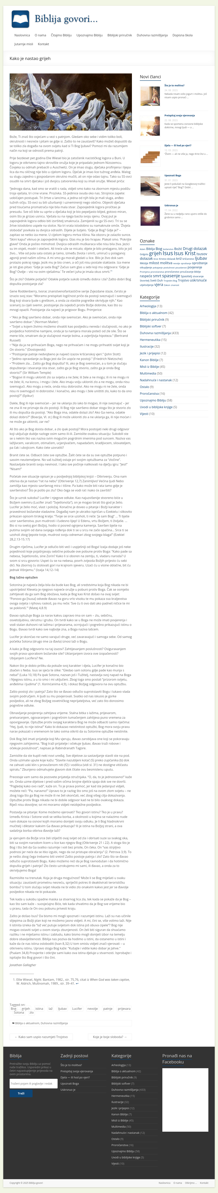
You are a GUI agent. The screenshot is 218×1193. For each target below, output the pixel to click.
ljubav (62, 1009)
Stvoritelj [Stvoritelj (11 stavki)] (144, 280)
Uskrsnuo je (171, 205)
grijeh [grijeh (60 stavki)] (155, 253)
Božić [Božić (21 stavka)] (178, 248)
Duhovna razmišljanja (152, 35)
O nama (40, 35)
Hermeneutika (150, 340)
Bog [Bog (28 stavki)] (159, 248)
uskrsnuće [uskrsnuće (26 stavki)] (198, 280)
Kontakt (43, 44)
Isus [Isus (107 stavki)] (168, 253)
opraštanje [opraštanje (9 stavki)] (186, 263)
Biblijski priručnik (119, 35)
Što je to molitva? (174, 85)
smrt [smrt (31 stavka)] (157, 275)
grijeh (26, 1009)
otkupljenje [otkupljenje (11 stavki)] (146, 267)
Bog (13, 1009)
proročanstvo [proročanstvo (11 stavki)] (172, 271)
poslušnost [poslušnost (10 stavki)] (169, 267)
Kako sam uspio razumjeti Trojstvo (41, 1037)
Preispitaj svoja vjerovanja (179, 115)
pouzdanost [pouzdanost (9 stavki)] (181, 267)
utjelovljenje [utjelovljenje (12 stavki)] (146, 285)
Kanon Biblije (149, 360)
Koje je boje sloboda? (110, 1037)
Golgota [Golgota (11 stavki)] (144, 254)
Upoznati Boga (172, 175)
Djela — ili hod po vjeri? (177, 145)
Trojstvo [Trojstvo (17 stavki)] (183, 280)
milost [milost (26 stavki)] (154, 262)
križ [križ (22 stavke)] (179, 258)
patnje (107, 1009)
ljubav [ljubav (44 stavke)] (201, 258)
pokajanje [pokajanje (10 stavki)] (158, 267)
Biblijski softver (150, 326)
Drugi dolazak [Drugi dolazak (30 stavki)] (195, 248)
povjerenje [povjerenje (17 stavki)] (195, 267)
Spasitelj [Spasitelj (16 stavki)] (186, 276)
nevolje (92, 1009)
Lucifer (77, 1009)
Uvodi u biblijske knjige (156, 407)
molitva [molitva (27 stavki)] (166, 262)
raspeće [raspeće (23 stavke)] (146, 276)
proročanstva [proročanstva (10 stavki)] (157, 271)
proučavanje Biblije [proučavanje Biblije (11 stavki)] (190, 271)
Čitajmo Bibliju (61, 35)
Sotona (19, 1012)
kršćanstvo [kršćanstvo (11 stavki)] (188, 259)
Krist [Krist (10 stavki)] (156, 258)
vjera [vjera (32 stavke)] (158, 284)
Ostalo (144, 387)
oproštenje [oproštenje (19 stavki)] (199, 263)
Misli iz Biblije (149, 367)
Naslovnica (22, 35)
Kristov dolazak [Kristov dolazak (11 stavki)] (167, 259)
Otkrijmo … (191, 1183)
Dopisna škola (183, 35)
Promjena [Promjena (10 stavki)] (145, 271)
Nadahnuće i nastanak (156, 380)
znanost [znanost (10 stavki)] (175, 285)
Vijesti (144, 414)
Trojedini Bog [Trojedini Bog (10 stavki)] (170, 280)
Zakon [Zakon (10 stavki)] (167, 285)
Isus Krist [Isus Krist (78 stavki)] (185, 253)
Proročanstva (149, 393)
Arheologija (148, 306)
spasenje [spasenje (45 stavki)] (171, 276)
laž (51, 1009)
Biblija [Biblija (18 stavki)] (150, 249)
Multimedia (148, 373)
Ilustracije (147, 346)
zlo (32, 1012)
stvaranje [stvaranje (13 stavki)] (198, 276)
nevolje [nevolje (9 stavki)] (176, 263)
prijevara (124, 1009)
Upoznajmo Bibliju (89, 35)
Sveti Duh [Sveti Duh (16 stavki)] (156, 280)
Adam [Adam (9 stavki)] (142, 249)
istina (39, 1009)
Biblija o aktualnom (27, 1023)
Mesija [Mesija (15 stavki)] (144, 263)
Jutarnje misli (23, 44)
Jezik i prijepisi (150, 353)
